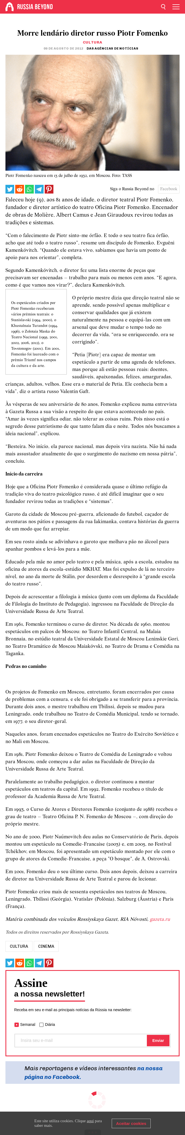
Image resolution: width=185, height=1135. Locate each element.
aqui (90, 1121)
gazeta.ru (160, 919)
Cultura (92, 42)
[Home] (9, 6)
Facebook (168, 189)
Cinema (46, 946)
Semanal (27, 1024)
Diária (50, 1024)
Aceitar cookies (131, 1123)
